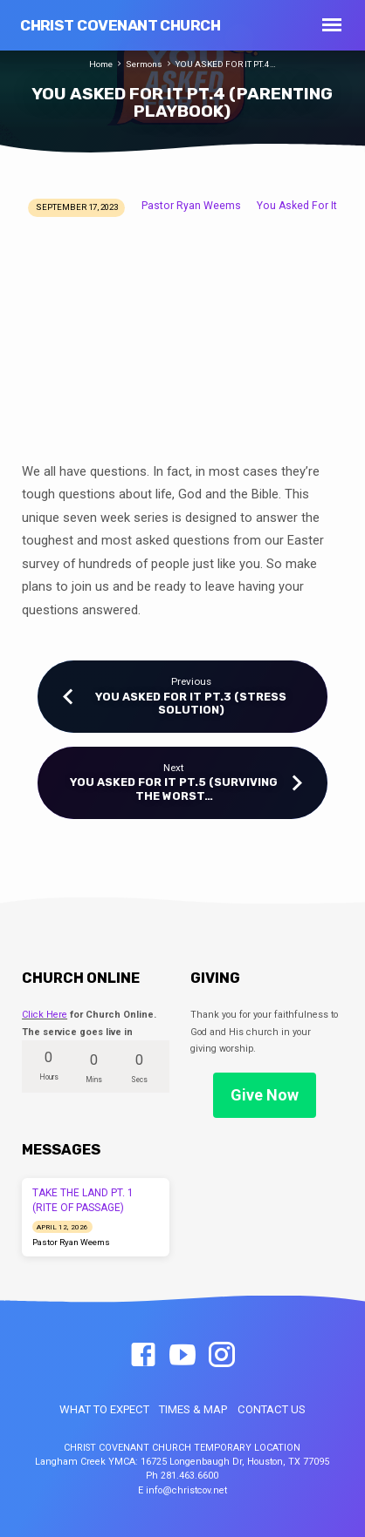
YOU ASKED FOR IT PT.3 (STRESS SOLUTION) (190, 703)
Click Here (44, 1014)
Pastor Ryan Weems (191, 206)
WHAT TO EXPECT (104, 1409)
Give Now (265, 1095)
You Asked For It (297, 206)
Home (101, 64)
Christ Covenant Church (120, 25)
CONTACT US (272, 1409)
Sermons (144, 64)
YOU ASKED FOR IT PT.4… (226, 64)
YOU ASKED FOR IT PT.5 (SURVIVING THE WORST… (174, 788)
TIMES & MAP (193, 1409)
